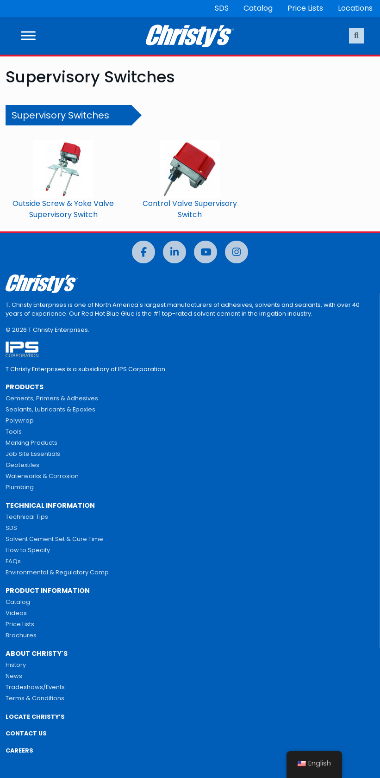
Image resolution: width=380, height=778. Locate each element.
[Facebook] (143, 252)
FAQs (13, 561)
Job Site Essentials (33, 454)
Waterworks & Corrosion (42, 476)
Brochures (21, 635)
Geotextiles (22, 465)
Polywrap (20, 420)
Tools (14, 432)
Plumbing (20, 487)
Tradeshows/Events (35, 687)
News (14, 676)
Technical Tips (27, 517)
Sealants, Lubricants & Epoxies (50, 409)
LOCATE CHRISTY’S (35, 717)
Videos (16, 613)
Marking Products (31, 443)
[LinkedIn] (174, 252)
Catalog (258, 8)
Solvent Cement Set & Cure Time (54, 539)
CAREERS (19, 750)
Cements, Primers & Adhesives (52, 398)
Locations (355, 8)
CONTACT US (26, 733)
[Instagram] (236, 252)
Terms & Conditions (35, 698)
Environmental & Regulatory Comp (57, 572)
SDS (222, 8)
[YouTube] (205, 252)
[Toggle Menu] (28, 35)
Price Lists (305, 8)
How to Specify (28, 550)
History (16, 665)
